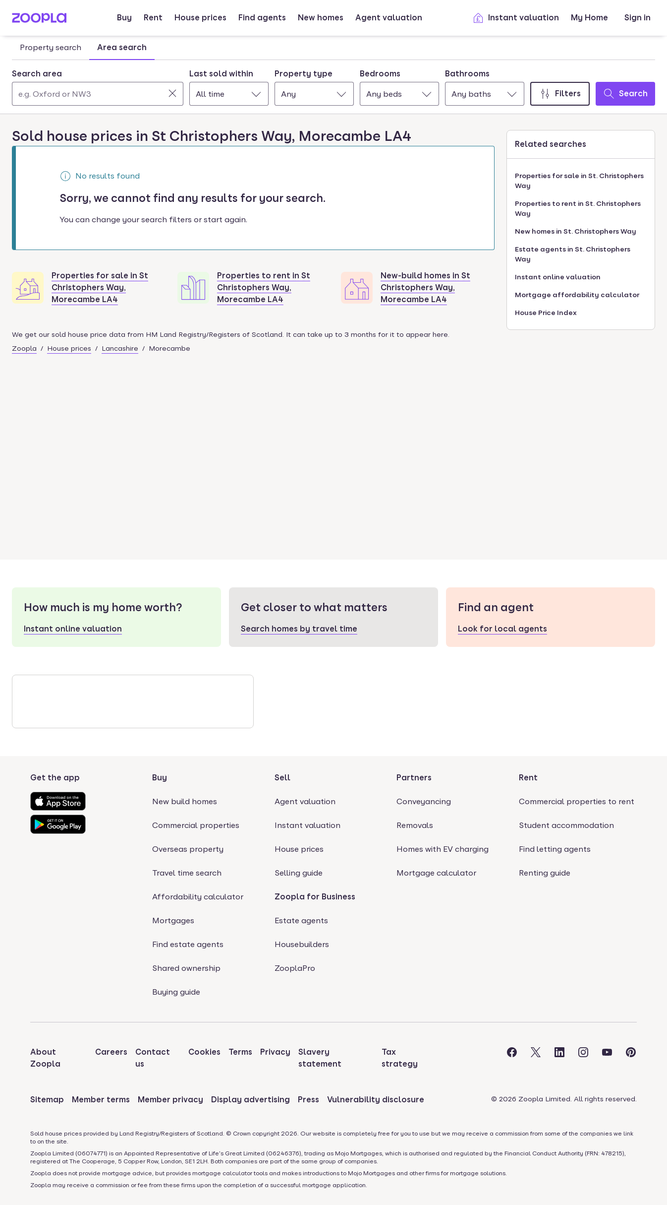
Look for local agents (502, 629)
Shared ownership (186, 968)
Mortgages (173, 920)
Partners (414, 777)
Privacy (275, 1052)
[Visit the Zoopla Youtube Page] (607, 1058)
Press (308, 1099)
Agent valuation (388, 17)
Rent (153, 17)
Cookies (204, 1052)
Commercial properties (195, 825)
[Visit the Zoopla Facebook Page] (512, 1058)
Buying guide (176, 992)
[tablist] (83, 48)
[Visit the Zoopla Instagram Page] (583, 1058)
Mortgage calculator (436, 873)
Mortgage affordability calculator (577, 295)
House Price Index (546, 313)
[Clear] (172, 93)
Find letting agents (555, 849)
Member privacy (170, 1099)
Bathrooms (467, 73)
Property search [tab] (50, 47)
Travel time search (187, 873)
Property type (304, 73)
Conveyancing (423, 801)
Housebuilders (302, 944)
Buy (124, 17)
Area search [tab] (122, 47)
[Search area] (97, 94)
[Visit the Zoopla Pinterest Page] (631, 1058)
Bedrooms (380, 73)
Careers (111, 1052)
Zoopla (24, 348)
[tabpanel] (333, 85)
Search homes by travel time (299, 629)
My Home (589, 17)
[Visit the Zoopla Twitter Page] (536, 1058)
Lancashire (120, 348)
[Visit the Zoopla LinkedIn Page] (559, 1058)
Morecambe (169, 348)
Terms (240, 1052)
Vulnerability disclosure (375, 1099)
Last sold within (221, 73)
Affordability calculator (197, 896)
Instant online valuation (558, 277)
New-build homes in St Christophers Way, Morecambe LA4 (425, 287)
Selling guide (299, 873)
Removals (414, 825)
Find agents (262, 17)
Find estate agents (187, 944)
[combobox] (97, 87)
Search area (37, 73)
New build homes (184, 801)
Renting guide (544, 873)
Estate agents (301, 920)
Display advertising (250, 1099)
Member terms (101, 1099)
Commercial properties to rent (576, 801)
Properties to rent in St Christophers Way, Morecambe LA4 (263, 287)
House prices (200, 17)
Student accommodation (566, 825)
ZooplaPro (295, 968)
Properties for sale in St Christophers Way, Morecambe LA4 (100, 287)
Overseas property (187, 849)
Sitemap (47, 1099)
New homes (320, 17)
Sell (282, 777)
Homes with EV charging (442, 849)
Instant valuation (515, 18)
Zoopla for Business (315, 896)
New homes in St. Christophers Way (575, 231)
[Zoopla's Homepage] (39, 20)
